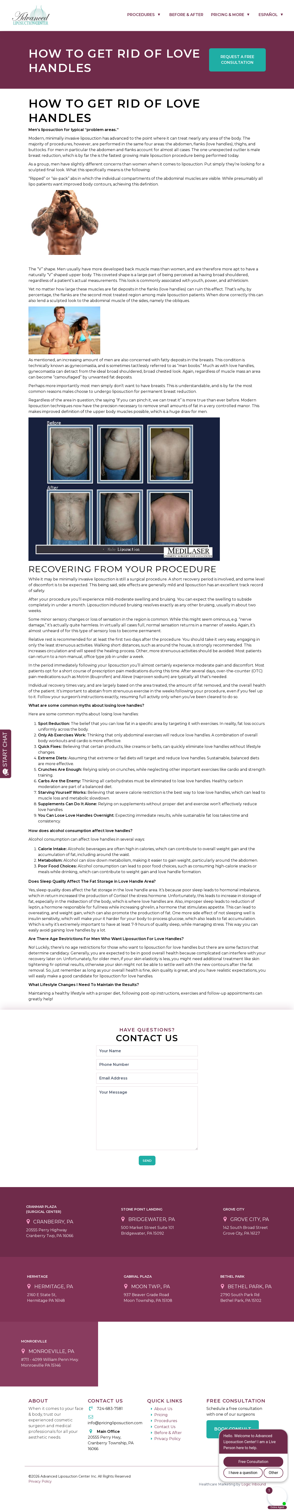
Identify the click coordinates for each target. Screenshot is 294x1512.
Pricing (161, 1415)
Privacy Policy (167, 1438)
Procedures (141, 14)
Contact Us (164, 1426)
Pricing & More (227, 14)
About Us (163, 1409)
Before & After (186, 14)
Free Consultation (237, 60)
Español (268, 14)
